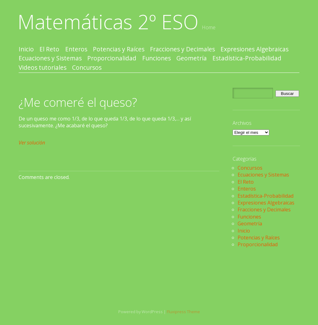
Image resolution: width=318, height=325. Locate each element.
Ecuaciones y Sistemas (50, 58)
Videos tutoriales (42, 68)
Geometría (191, 58)
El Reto (49, 49)
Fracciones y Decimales (182, 49)
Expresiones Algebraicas (254, 49)
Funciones (156, 58)
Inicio (26, 49)
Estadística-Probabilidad (246, 58)
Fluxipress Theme (183, 311)
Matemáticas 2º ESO (108, 21)
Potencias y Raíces (118, 49)
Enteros (76, 49)
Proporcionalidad (111, 58)
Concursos (87, 68)
